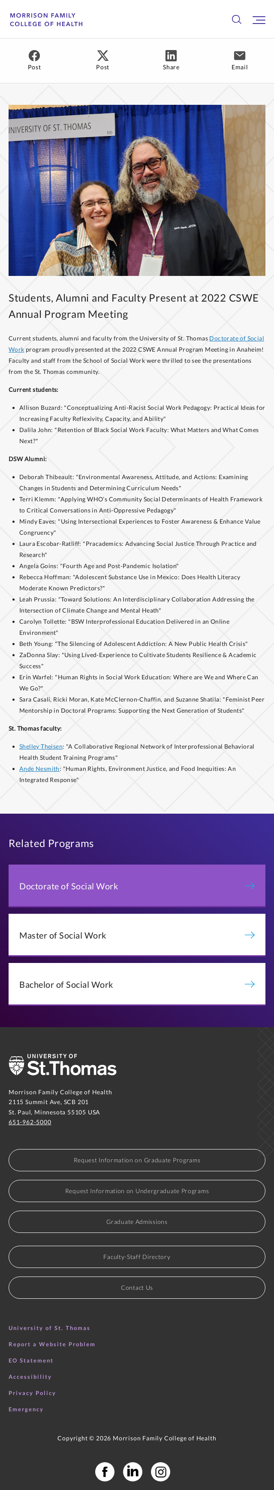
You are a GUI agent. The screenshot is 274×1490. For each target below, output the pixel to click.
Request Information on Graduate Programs (137, 1160)
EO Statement (31, 1360)
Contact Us (137, 1287)
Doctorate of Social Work (137, 886)
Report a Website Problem (52, 1344)
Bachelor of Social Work (137, 984)
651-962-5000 (30, 1122)
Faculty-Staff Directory (136, 1256)
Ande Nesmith (39, 768)
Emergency (26, 1409)
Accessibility (30, 1376)
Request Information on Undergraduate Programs (137, 1190)
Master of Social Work (137, 935)
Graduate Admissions (136, 1221)
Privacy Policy (32, 1392)
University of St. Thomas (49, 1327)
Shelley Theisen (41, 746)
